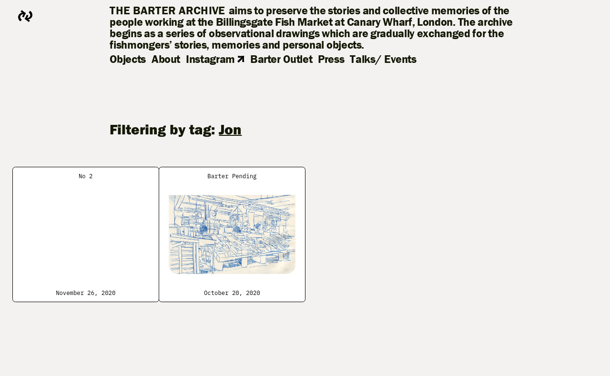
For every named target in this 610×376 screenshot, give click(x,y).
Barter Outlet (281, 59)
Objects (127, 59)
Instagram (215, 59)
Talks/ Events (383, 59)
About (166, 59)
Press (331, 59)
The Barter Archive (167, 10)
